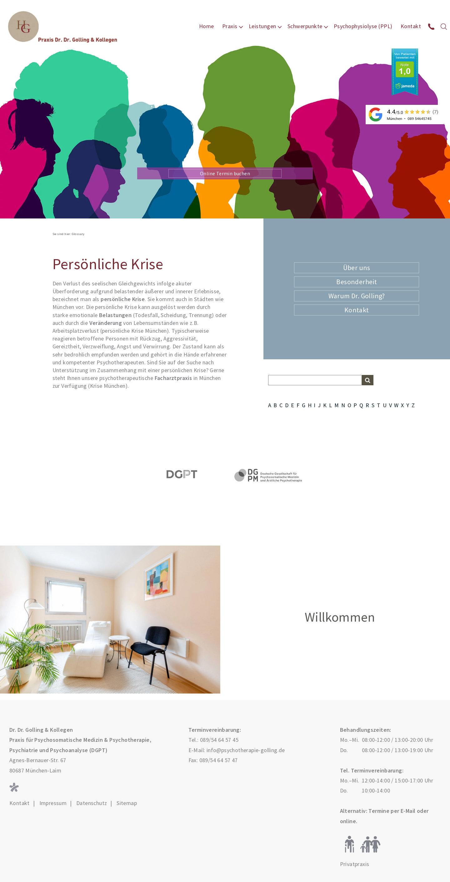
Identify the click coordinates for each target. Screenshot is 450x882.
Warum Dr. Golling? (356, 295)
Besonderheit (356, 281)
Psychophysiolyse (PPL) (363, 26)
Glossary (78, 234)
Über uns (356, 267)
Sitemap (127, 803)
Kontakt (411, 26)
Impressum (53, 803)
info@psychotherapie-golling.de (246, 750)
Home (206, 26)
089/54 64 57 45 (219, 739)
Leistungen (262, 26)
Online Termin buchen (225, 173)
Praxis (230, 26)
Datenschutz (91, 803)
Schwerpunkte (305, 26)
